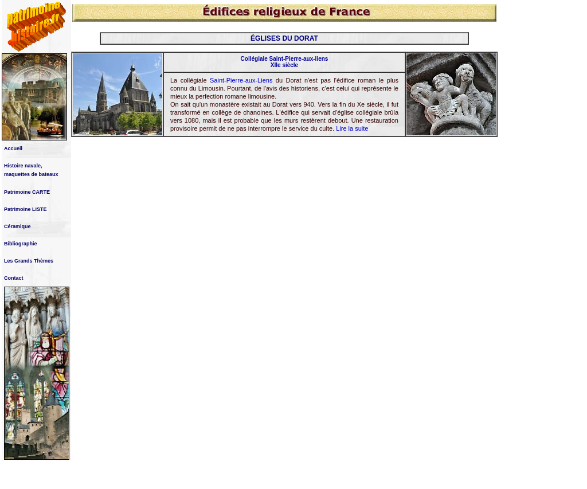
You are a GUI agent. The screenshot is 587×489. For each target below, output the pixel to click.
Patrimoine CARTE (27, 192)
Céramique (17, 226)
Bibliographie (20, 244)
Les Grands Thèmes (28, 261)
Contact (14, 278)
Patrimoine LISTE (25, 209)
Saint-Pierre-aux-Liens (241, 80)
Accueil (13, 148)
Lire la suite (352, 128)
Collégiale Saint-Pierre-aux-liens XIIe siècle (284, 62)
